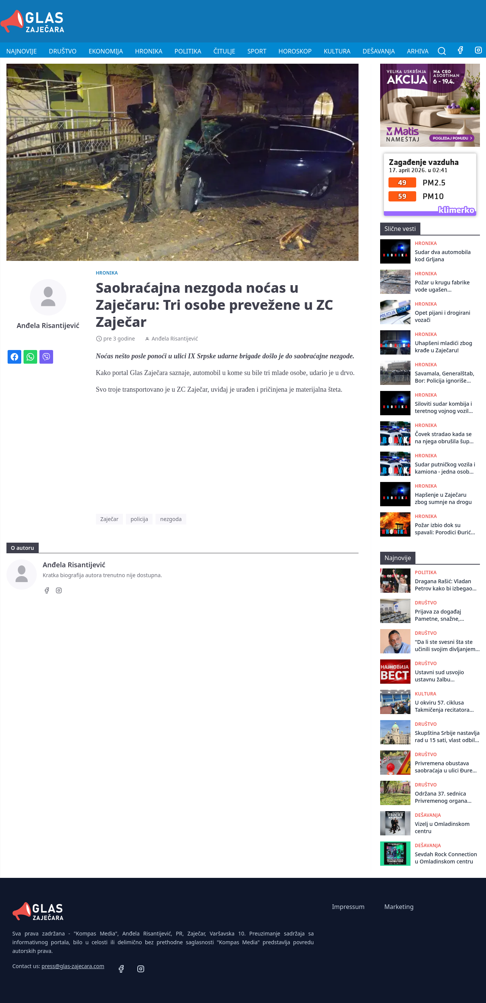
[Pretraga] (442, 51)
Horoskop (294, 51)
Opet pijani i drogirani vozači (442, 316)
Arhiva (418, 51)
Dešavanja (379, 51)
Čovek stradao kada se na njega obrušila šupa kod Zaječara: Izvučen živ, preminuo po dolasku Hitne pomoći (444, 437)
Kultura (337, 51)
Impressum (348, 907)
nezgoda (171, 519)
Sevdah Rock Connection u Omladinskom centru (446, 858)
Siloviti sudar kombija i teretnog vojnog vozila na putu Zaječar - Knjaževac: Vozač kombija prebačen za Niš (443, 407)
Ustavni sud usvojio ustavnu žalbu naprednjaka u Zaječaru (445, 676)
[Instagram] (59, 591)
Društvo (63, 51)
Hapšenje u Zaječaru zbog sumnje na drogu (443, 498)
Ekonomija (106, 51)
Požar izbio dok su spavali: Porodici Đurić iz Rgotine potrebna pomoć (443, 528)
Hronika (148, 51)
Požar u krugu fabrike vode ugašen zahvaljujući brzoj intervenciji (442, 286)
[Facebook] (460, 51)
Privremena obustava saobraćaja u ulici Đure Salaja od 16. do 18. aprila (447, 767)
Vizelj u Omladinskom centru (442, 827)
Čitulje (224, 51)
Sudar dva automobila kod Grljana (443, 255)
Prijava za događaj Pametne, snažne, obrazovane (438, 615)
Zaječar (110, 519)
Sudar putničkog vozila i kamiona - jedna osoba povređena (445, 468)
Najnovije (21, 51)
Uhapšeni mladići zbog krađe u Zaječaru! (443, 346)
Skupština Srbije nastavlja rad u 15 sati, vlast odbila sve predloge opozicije (447, 736)
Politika (188, 51)
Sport (256, 51)
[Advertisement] (348, 20)
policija (139, 519)
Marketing (399, 907)
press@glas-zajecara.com (73, 966)
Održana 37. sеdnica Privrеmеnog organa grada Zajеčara (441, 797)
